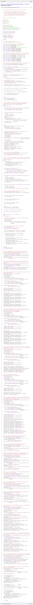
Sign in (31, 1)
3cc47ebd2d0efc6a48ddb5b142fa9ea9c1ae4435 (14, 4)
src (4, 4)
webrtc (2, 4)
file (18, 7)
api (28, 4)
